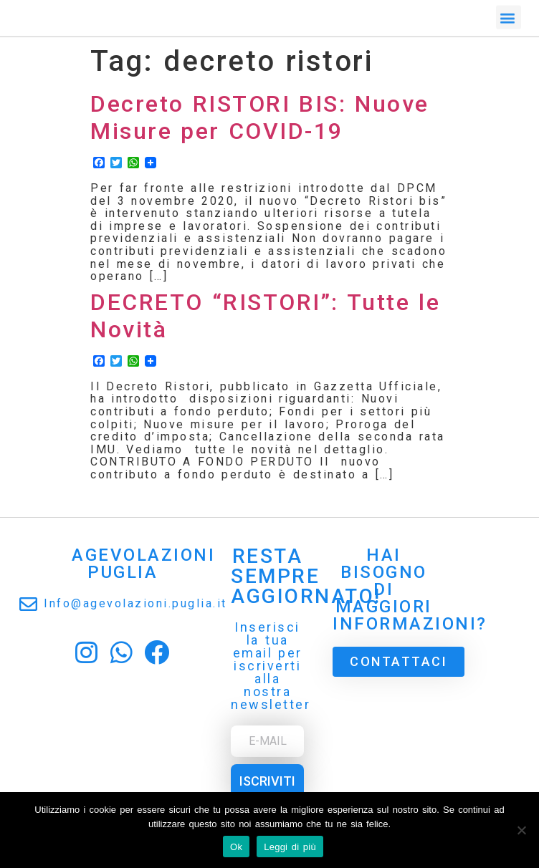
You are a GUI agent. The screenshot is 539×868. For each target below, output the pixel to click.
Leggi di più (290, 847)
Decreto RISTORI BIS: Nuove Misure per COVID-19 (259, 117)
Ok (236, 847)
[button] (509, 15)
